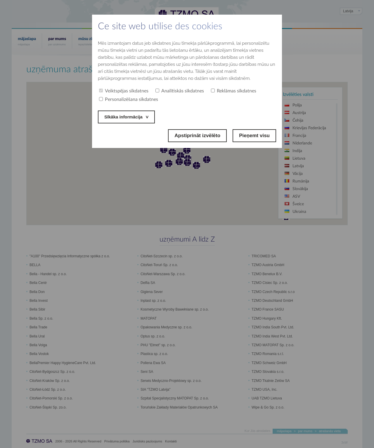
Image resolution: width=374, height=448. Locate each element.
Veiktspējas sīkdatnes (123, 91)
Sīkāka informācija (126, 117)
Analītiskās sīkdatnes (179, 91)
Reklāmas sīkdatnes (233, 91)
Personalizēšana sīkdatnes (128, 99)
